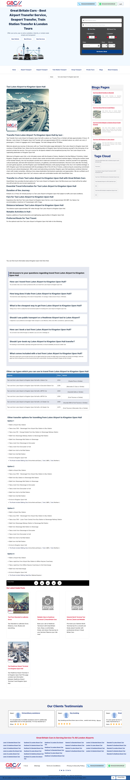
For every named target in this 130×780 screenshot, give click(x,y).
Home (14, 70)
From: (86, 20)
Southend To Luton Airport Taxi (32, 751)
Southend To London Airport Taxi (33, 742)
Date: (84, 42)
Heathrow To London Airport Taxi (54, 747)
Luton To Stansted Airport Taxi (11, 742)
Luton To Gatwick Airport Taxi (11, 756)
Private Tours (90, 70)
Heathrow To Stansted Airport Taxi (54, 750)
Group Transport (76, 70)
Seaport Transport (42, 70)
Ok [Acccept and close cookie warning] (113, 777)
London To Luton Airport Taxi (94, 745)
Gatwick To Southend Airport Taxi (74, 751)
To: (86, 25)
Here (47, 261)
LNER (47, 460)
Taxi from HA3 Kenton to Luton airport (103, 139)
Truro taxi (97, 166)
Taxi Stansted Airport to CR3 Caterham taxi (105, 181)
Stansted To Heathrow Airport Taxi (116, 753)
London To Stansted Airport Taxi (95, 742)
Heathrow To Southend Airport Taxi (54, 755)
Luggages (110, 33)
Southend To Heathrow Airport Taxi (34, 753)
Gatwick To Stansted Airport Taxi (74, 742)
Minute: (111, 44)
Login (120, 4)
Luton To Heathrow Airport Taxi (12, 745)
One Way (92, 29)
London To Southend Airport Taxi (95, 748)
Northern (56, 460)
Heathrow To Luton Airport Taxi (53, 753)
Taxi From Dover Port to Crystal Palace (104, 107)
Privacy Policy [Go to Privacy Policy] (121, 777)
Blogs (101, 70)
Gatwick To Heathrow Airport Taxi (74, 745)
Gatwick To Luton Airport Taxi (73, 748)
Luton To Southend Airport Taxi (12, 748)
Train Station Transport (59, 70)
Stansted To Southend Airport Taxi (116, 745)
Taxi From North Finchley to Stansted (103, 92)
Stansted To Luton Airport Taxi (115, 742)
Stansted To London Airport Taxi (116, 748)
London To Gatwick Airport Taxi (95, 751)
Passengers (90, 33)
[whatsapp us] (107, 4)
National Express (36, 575)
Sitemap (37, 766)
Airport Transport (26, 70)
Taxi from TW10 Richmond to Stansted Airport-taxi (107, 177)
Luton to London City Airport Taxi (12, 751)
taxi (96, 186)
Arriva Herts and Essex (34, 460)
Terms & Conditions (53, 766)
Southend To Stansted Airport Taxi (33, 748)
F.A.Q (26, 766)
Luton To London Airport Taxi (11, 753)
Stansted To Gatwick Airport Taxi (116, 751)
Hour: (105, 44)
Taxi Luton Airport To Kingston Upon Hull (68, 77)
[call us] (86, 4)
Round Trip (112, 29)
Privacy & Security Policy (76, 766)
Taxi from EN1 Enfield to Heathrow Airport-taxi (106, 190)
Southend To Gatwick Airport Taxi (33, 745)
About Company (113, 70)
